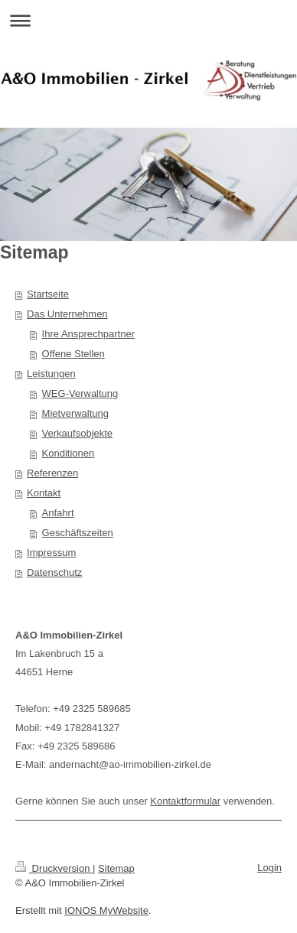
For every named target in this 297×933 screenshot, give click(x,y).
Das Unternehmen (67, 314)
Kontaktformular (185, 801)
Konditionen (68, 453)
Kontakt (43, 493)
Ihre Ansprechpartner (88, 334)
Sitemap (116, 868)
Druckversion (54, 868)
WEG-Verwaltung (80, 393)
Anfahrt (58, 513)
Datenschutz (54, 572)
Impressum (51, 552)
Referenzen (52, 473)
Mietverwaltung (75, 413)
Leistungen (51, 373)
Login (269, 867)
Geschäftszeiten (77, 532)
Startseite (48, 294)
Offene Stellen (73, 353)
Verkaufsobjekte (77, 433)
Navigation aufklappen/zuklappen (148, 20)
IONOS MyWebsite (106, 910)
